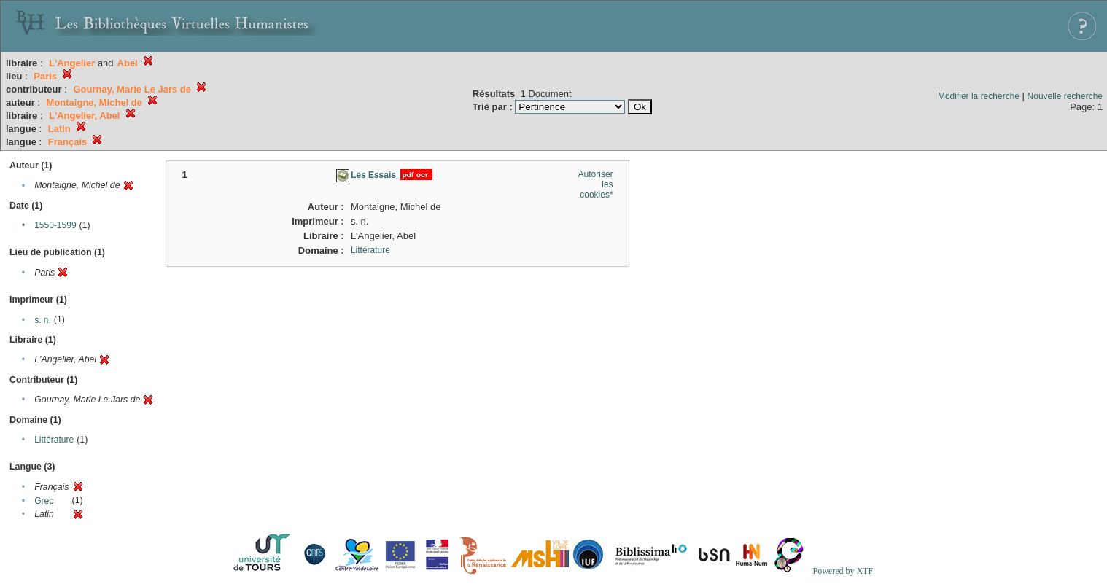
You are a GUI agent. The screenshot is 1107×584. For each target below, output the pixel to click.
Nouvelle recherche (1065, 96)
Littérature (54, 440)
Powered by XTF (842, 571)
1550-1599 (55, 225)
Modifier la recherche (978, 96)
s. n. (42, 320)
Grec (43, 501)
